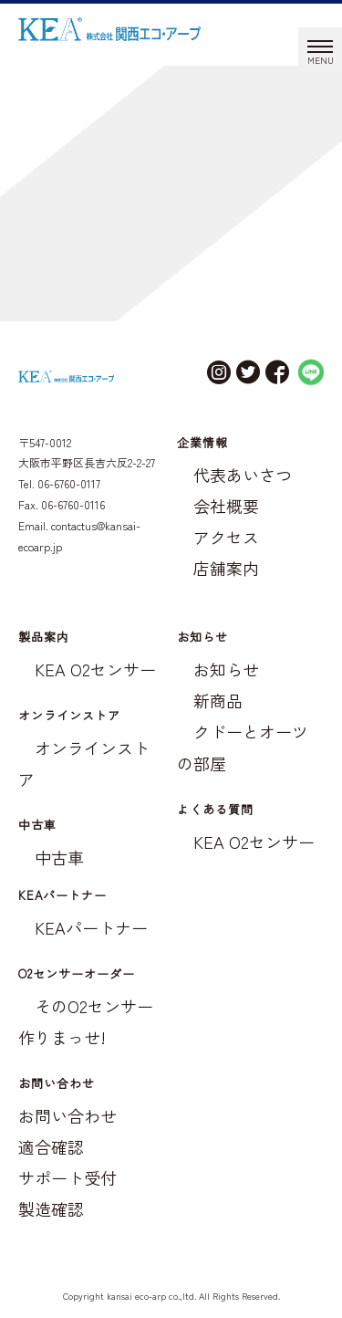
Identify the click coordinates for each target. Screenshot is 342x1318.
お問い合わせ (67, 1115)
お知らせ (226, 669)
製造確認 (51, 1208)
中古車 (59, 857)
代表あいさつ (242, 474)
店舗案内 (226, 568)
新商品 (218, 700)
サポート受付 (67, 1177)
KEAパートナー (91, 927)
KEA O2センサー (95, 669)
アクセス (226, 537)
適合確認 (51, 1146)
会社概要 (226, 506)
